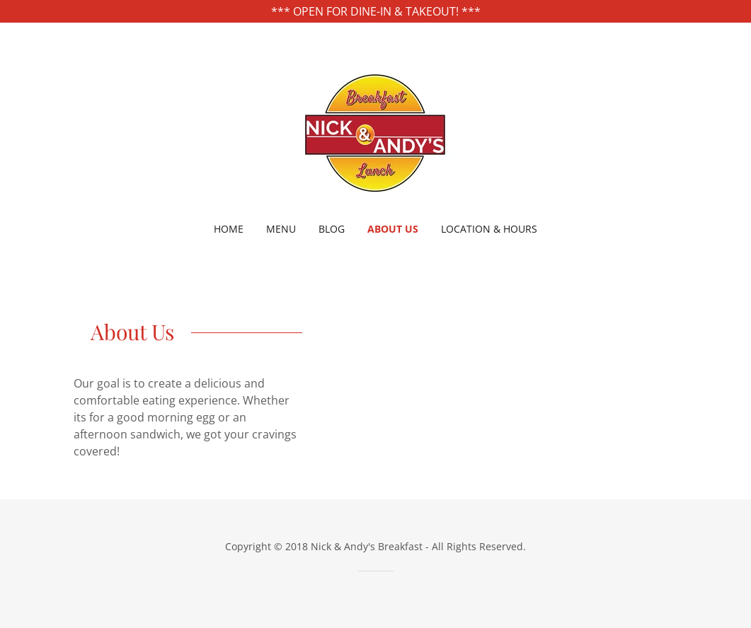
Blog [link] (332, 229)
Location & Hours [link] (489, 229)
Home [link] (228, 229)
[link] (375, 131)
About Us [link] (392, 229)
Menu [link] (281, 229)
